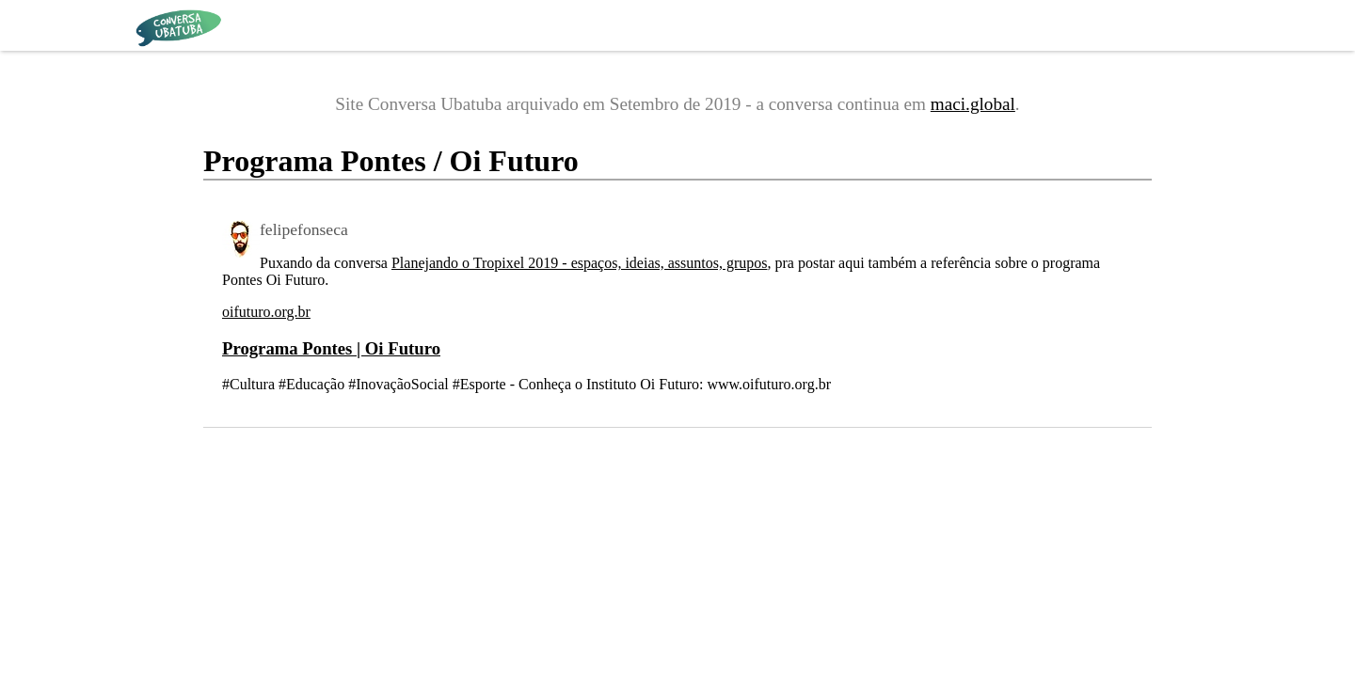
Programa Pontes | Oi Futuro (331, 348)
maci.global (973, 104)
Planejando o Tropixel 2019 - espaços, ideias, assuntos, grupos (579, 263)
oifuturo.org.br (266, 312)
